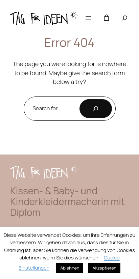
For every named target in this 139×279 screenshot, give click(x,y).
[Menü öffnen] (88, 18)
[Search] (95, 108)
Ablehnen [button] (69, 268)
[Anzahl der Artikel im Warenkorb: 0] (106, 18)
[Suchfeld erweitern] (125, 17)
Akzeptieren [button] (104, 268)
